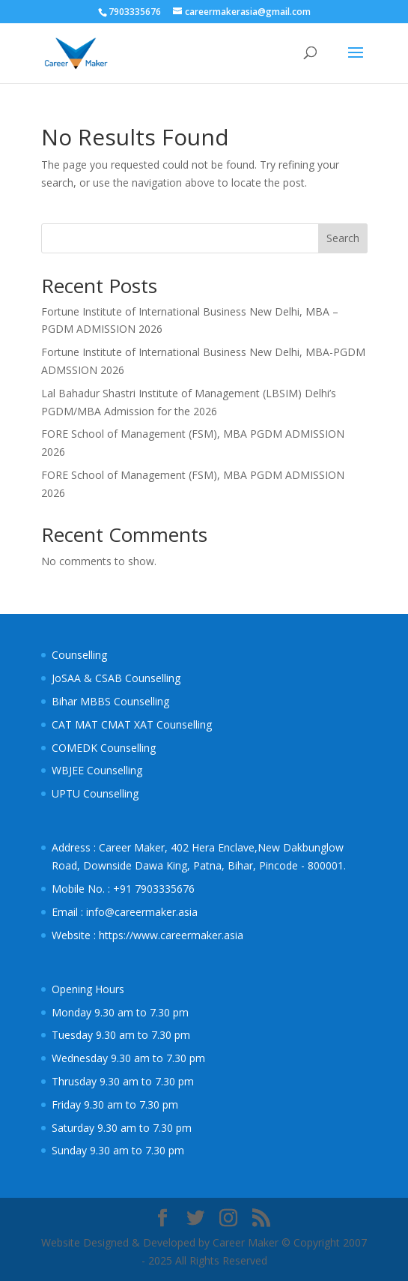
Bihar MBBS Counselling (110, 701)
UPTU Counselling (95, 793)
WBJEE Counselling (97, 770)
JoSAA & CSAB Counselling (116, 678)
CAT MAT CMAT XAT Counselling (132, 724)
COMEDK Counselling (104, 748)
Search (342, 238)
